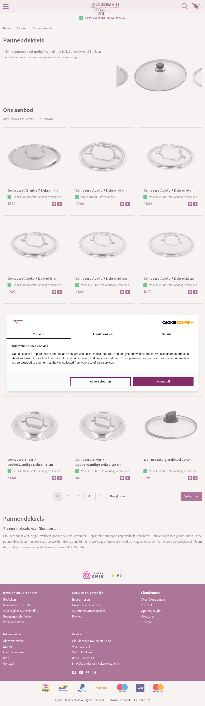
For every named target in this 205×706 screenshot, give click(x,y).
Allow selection (100, 381)
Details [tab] (166, 334)
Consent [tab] (38, 334)
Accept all (163, 381)
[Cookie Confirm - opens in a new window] (178, 322)
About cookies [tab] (102, 334)
